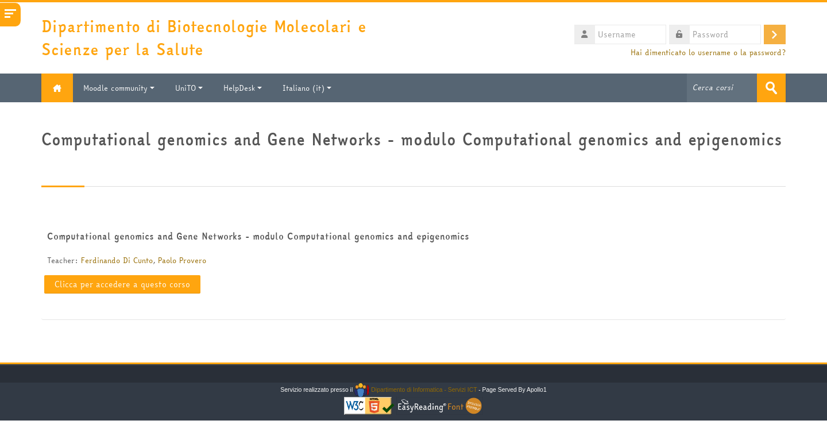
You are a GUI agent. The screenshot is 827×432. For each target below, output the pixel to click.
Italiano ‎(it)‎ (307, 88)
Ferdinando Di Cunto (117, 260)
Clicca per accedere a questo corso (122, 284)
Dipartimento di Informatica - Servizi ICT (415, 390)
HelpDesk (242, 88)
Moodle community (118, 88)
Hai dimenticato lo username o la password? (708, 52)
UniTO (189, 88)
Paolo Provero (182, 260)
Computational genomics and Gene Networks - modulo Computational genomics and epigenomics (258, 236)
